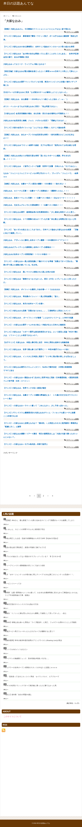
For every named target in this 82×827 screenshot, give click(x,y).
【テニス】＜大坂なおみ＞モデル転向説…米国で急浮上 (25, 444)
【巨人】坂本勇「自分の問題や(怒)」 (19, 694)
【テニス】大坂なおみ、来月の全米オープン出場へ (23, 304)
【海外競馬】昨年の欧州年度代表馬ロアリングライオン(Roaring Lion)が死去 (33, 640)
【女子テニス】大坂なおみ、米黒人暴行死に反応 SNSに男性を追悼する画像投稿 (36, 342)
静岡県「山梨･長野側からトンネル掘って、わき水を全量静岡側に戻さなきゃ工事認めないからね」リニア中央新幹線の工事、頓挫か (42, 594)
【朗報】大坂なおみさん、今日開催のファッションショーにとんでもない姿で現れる (37, 29)
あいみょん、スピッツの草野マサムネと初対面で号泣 (25, 529)
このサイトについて (12, 716)
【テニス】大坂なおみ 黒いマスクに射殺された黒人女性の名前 (29, 272)
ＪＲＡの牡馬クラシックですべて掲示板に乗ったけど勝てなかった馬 (30, 685)
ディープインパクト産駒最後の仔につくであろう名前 (25, 565)
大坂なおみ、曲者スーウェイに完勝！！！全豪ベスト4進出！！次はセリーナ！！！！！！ (39, 198)
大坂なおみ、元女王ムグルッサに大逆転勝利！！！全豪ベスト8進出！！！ (33, 205)
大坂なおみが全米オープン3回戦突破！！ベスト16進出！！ (27, 254)
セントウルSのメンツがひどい (16, 649)
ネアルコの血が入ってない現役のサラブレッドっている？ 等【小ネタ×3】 (33, 556)
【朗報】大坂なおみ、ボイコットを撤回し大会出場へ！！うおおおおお (31, 289)
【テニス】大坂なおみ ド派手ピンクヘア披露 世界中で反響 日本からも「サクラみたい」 (40, 166)
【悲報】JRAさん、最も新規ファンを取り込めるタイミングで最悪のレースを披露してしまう (39, 520)
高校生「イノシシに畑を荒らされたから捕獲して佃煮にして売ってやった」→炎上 (35, 613)
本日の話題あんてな (18, 3)
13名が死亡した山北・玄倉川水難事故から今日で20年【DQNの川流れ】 (32, 538)
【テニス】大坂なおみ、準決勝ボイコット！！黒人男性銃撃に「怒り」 (31, 296)
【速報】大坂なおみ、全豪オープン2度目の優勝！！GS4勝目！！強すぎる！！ (34, 184)
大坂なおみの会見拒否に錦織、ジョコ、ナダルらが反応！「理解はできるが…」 (35, 120)
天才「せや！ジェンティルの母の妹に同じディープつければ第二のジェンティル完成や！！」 (40, 574)
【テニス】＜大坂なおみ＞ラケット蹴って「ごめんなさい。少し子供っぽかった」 (36, 406)
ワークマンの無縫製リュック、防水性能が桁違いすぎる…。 (27, 658)
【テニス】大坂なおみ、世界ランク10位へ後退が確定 (24, 388)
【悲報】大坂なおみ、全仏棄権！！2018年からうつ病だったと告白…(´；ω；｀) (35, 99)
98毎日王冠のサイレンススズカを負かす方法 (21, 604)
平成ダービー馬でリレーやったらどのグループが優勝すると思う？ (30, 631)
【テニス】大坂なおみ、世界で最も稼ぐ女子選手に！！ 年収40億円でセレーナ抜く (36, 349)
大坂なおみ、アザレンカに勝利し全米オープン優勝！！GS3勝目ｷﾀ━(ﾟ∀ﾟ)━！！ (36, 240)
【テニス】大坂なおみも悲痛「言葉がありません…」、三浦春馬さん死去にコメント (37, 311)
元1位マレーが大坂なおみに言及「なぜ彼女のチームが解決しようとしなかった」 (35, 92)
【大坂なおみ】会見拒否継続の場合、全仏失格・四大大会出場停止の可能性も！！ (36, 113)
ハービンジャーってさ (13, 583)
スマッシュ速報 (72, 32)
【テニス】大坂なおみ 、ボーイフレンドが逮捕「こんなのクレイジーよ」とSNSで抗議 (38, 318)
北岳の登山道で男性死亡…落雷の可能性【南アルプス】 (25, 547)
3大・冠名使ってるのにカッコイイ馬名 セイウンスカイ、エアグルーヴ (32, 676)
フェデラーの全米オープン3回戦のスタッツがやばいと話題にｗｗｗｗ (31, 667)
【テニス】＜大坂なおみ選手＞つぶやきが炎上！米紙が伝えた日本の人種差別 (34, 325)
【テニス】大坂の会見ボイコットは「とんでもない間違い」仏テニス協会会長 (34, 128)
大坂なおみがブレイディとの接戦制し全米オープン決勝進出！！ (29, 247)
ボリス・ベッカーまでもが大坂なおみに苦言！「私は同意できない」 (30, 106)
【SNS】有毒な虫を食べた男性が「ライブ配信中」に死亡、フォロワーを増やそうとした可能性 (40, 622)
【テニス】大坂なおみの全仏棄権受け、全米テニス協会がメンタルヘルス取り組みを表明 (38, 47)
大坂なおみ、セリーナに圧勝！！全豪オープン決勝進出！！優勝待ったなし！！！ (36, 191)
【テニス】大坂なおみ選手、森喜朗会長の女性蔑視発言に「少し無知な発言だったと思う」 (39, 212)
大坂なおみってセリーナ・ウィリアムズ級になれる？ (24, 64)
